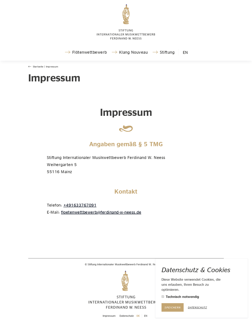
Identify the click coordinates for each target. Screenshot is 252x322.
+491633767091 (80, 205)
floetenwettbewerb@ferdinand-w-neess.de (101, 212)
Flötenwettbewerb (85, 52)
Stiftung (163, 52)
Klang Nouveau (129, 52)
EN (185, 52)
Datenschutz (197, 307)
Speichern (173, 307)
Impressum (109, 315)
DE (138, 315)
